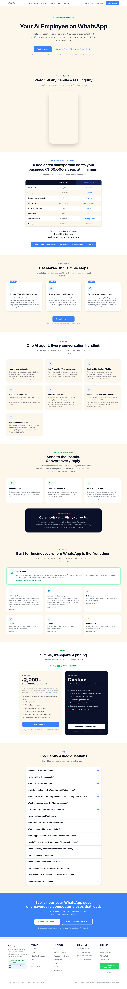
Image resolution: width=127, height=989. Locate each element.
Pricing (53, 3)
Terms (76, 982)
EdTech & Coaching (60, 952)
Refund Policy (104, 959)
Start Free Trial (97, 3)
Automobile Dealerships (61, 956)
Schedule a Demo (84, 959)
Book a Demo (112, 3)
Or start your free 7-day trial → (77, 923)
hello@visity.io (83, 948)
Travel (56, 967)
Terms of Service (105, 952)
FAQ (59, 3)
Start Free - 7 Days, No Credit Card (73, 49)
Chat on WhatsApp (84, 956)
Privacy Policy (104, 956)
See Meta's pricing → (52, 693)
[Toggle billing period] (59, 667)
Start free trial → (40, 726)
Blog (101, 949)
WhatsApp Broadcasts (38, 956)
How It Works (33, 3)
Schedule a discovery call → (86, 728)
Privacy (82, 982)
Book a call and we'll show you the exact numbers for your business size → (63, 244)
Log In (87, 3)
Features (44, 3)
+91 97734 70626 (84, 952)
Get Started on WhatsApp (108, 966)
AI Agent (33, 952)
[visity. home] (12, 3)
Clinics (56, 963)
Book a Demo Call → (63, 319)
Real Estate (57, 949)
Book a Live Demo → (47, 923)
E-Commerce (58, 959)
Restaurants (58, 970)
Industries (67, 3)
